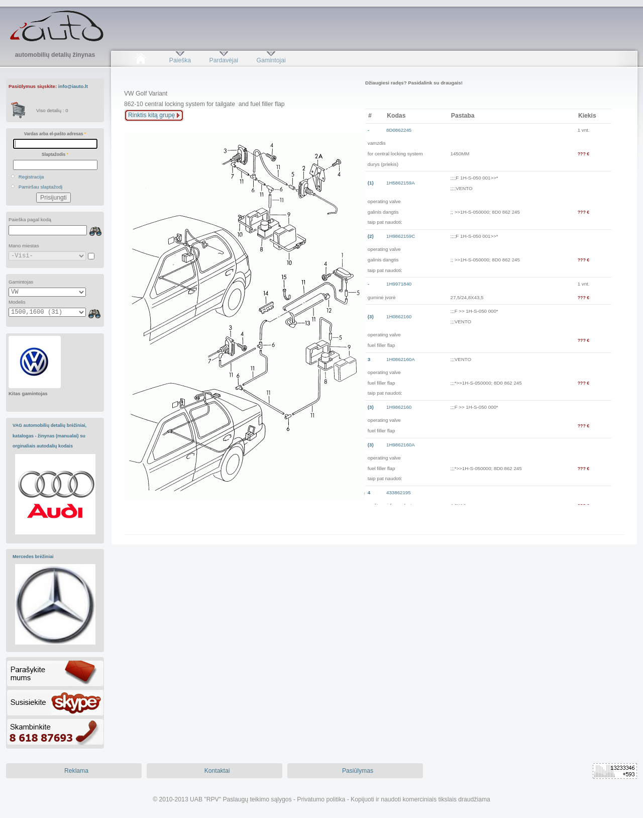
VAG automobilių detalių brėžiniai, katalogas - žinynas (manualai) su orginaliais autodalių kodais (49, 435)
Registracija (31, 176)
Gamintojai (270, 60)
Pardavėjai (223, 60)
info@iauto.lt (73, 86)
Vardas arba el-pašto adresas (55, 133)
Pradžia (140, 60)
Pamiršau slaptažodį (41, 187)
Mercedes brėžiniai (33, 556)
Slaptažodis (55, 154)
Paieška (180, 60)
